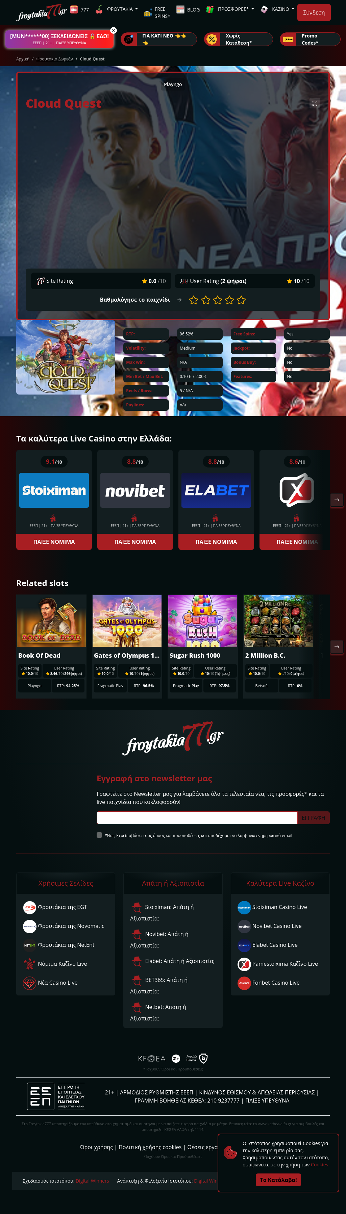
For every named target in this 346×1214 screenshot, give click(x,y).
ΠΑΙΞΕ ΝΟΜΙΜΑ (54, 542)
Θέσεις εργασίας (208, 1147)
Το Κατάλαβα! (278, 1180)
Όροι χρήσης (96, 1147)
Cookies (319, 1164)
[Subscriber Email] (197, 817)
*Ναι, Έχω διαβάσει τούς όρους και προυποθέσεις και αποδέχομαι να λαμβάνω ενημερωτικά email (198, 835)
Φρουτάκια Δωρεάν (54, 59)
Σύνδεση (314, 12)
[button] (59, 39)
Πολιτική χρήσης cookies (150, 1147)
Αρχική (22, 59)
